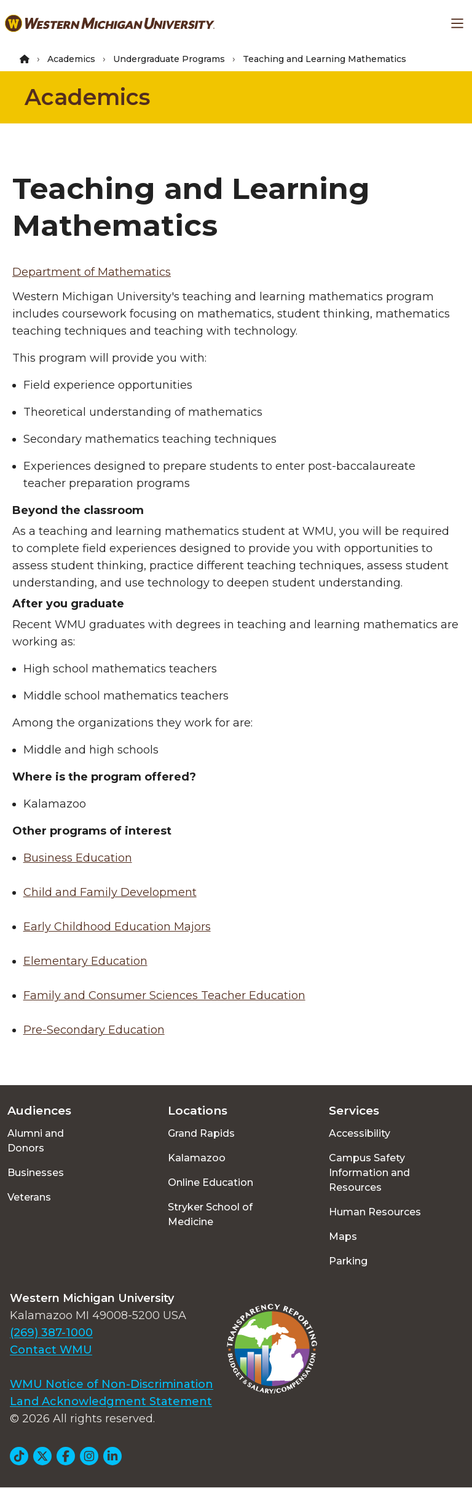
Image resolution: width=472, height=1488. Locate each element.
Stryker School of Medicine (210, 1214)
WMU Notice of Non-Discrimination (111, 1384)
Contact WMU (51, 1350)
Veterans (29, 1197)
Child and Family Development (110, 892)
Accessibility (359, 1133)
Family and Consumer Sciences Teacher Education (164, 995)
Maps (343, 1236)
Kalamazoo (197, 1158)
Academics (71, 58)
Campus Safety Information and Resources (369, 1172)
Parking (348, 1261)
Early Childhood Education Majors (117, 926)
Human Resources (375, 1212)
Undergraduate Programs (169, 58)
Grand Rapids (201, 1133)
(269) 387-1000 (51, 1332)
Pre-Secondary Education (94, 1030)
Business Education (77, 858)
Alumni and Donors (35, 1141)
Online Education (210, 1182)
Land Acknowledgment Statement (111, 1401)
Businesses (35, 1172)
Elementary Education (85, 961)
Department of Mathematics (91, 272)
